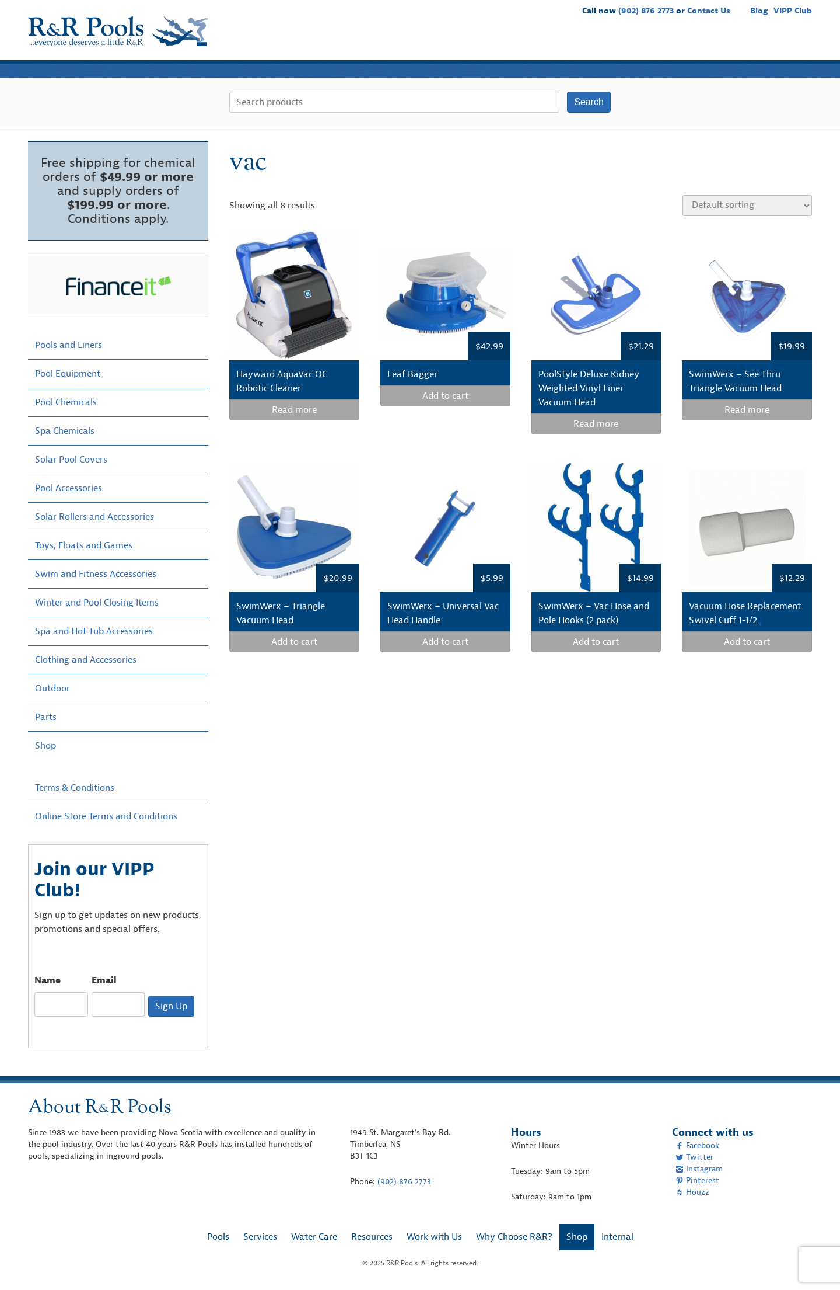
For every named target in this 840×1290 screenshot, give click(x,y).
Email (104, 980)
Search (589, 102)
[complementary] (814, 1263)
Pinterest (697, 1180)
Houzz (692, 1192)
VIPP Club (793, 11)
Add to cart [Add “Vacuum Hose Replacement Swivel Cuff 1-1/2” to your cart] (747, 642)
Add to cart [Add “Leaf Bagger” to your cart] (445, 396)
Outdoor (52, 688)
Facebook (697, 1145)
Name (47, 980)
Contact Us (708, 11)
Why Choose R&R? (732, 43)
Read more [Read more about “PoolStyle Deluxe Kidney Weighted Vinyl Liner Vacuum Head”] (595, 424)
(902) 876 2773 (646, 11)
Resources (589, 43)
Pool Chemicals (66, 402)
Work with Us (652, 43)
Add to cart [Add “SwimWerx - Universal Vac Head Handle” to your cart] (445, 642)
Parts (46, 717)
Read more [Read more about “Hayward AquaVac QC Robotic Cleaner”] (294, 410)
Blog (759, 11)
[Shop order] (747, 205)
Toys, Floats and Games (83, 545)
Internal (617, 1237)
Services (478, 43)
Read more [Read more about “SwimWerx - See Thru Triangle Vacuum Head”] (746, 410)
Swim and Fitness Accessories (95, 574)
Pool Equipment (67, 374)
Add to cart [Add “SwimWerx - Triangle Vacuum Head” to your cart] (294, 642)
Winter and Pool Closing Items (97, 603)
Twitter (694, 1157)
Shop (794, 43)
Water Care (532, 43)
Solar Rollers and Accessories (94, 517)
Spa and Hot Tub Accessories (94, 631)
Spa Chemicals (64, 431)
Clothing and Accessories (85, 660)
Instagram (699, 1169)
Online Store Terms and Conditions (106, 816)
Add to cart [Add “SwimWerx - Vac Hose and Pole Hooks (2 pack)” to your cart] (596, 642)
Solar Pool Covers (71, 459)
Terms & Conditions (74, 788)
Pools (436, 43)
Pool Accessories (68, 488)
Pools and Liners (68, 345)
